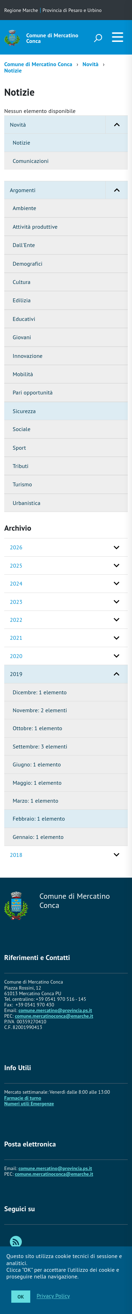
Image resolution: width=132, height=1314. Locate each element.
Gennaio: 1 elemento (38, 836)
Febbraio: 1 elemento (39, 818)
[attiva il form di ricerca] (97, 38)
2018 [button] (16, 854)
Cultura (22, 281)
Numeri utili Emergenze (29, 1103)
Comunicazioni (31, 160)
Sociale (21, 428)
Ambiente (24, 207)
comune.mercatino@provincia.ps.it (55, 1010)
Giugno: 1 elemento (37, 764)
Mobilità (23, 374)
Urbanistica (26, 502)
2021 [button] (16, 637)
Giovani (22, 337)
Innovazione (28, 355)
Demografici (28, 263)
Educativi (24, 318)
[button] (116, 124)
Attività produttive (35, 226)
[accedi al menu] (117, 37)
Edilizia (22, 300)
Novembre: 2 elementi (40, 710)
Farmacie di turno (22, 1098)
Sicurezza (24, 411)
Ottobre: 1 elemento (37, 728)
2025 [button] (16, 565)
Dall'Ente (24, 244)
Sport (19, 447)
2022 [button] (16, 619)
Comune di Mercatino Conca (52, 38)
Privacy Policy (53, 1296)
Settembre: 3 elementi (40, 746)
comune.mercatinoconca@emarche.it (54, 1016)
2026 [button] (16, 547)
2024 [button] (16, 583)
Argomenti (69, 190)
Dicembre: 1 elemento (40, 692)
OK (21, 1297)
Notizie (13, 70)
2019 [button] (16, 673)
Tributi (21, 465)
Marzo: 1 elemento (35, 800)
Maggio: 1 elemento (37, 782)
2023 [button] (16, 601)
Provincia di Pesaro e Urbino (72, 10)
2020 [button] (16, 655)
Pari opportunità (33, 392)
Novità (91, 64)
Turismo (22, 484)
